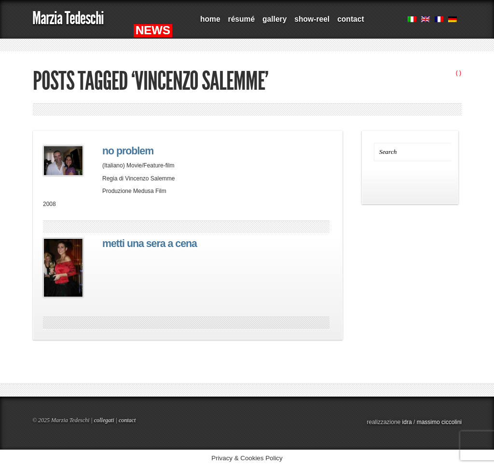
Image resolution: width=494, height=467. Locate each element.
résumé (241, 19)
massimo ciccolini (439, 422)
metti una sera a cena (149, 243)
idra (407, 422)
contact (350, 19)
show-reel (311, 19)
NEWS (153, 30)
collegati (104, 420)
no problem (127, 151)
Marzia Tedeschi (68, 18)
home (210, 19)
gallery (274, 19)
